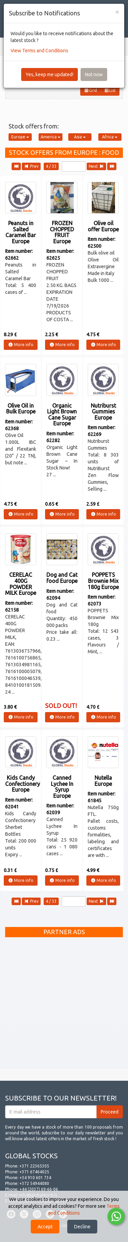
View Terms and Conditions (39, 50)
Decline (82, 1226)
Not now (94, 74)
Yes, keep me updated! (49, 74)
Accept (45, 1226)
